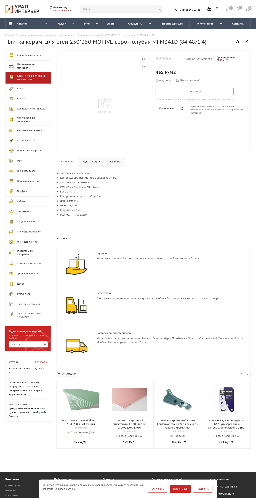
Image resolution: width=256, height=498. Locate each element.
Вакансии (11, 485)
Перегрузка (104, 288)
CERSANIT (222, 60)
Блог (105, 470)
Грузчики (102, 253)
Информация (63, 463)
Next (248, 358)
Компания (12, 463)
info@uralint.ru (224, 478)
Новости (10, 475)
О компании (13, 470)
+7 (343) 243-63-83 (189, 9)
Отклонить (158, 488)
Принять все (180, 488)
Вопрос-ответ (111, 475)
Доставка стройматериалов (114, 322)
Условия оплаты (64, 475)
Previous (242, 358)
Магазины (11, 480)
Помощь (59, 470)
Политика (11, 490)
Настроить (203, 488)
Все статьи (41, 362)
